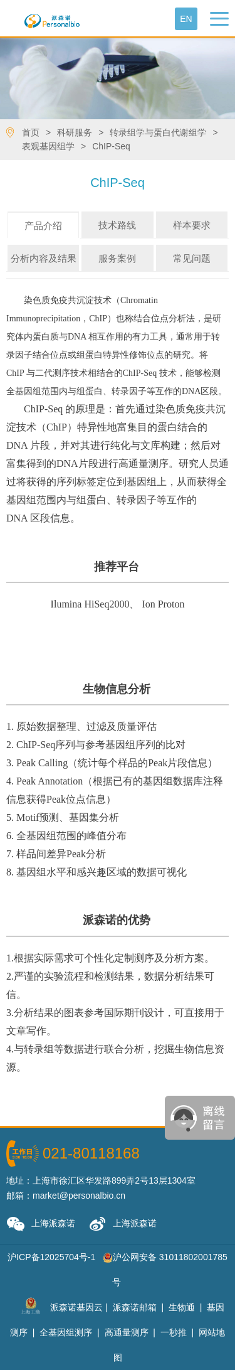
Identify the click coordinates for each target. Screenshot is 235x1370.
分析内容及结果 (43, 258)
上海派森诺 (40, 1224)
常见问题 (192, 258)
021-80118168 (91, 1153)
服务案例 (117, 258)
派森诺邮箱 (135, 1307)
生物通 (182, 1307)
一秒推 (173, 1332)
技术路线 (117, 225)
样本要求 (192, 225)
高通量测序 (127, 1332)
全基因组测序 (65, 1332)
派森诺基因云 (76, 1307)
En (186, 19)
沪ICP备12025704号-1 (51, 1257)
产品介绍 (43, 225)
